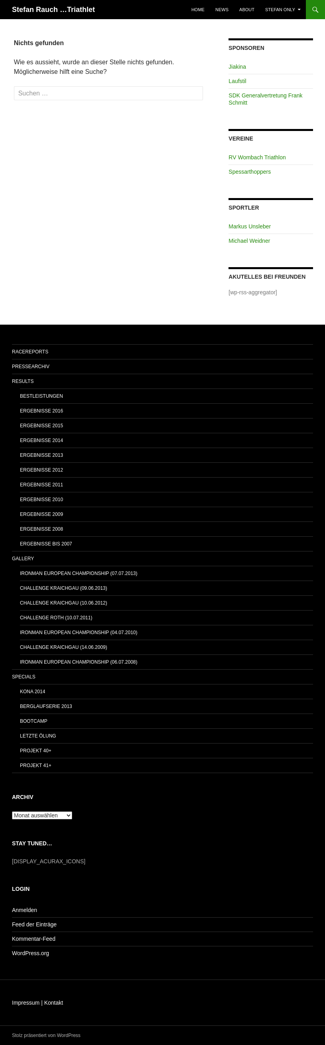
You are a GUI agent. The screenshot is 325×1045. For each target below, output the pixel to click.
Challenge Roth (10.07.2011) (56, 618)
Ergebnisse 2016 (41, 411)
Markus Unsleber (249, 226)
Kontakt (53, 1002)
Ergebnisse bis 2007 (46, 544)
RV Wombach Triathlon (257, 157)
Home (198, 9)
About (246, 9)
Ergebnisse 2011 (41, 485)
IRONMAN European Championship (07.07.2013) (79, 573)
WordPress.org (30, 953)
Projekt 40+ (35, 751)
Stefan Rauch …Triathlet (53, 10)
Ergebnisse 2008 (41, 529)
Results (22, 381)
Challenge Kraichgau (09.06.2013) (63, 588)
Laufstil (237, 81)
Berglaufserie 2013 (46, 706)
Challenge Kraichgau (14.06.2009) (63, 647)
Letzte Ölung (38, 736)
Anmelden (24, 910)
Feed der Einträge (34, 924)
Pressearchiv (30, 366)
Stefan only (280, 9)
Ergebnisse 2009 (41, 514)
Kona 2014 (32, 691)
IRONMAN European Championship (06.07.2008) (79, 662)
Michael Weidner (249, 241)
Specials (23, 677)
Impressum (25, 1002)
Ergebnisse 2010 (41, 499)
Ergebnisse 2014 (41, 440)
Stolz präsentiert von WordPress (46, 1035)
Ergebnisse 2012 (41, 470)
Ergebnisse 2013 (41, 455)
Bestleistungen (41, 396)
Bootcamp (33, 721)
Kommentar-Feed (33, 939)
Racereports (30, 352)
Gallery (23, 558)
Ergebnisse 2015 (41, 425)
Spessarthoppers (249, 172)
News (221, 9)
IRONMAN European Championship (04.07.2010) (79, 632)
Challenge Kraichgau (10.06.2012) (63, 603)
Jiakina (237, 66)
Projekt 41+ (35, 765)
